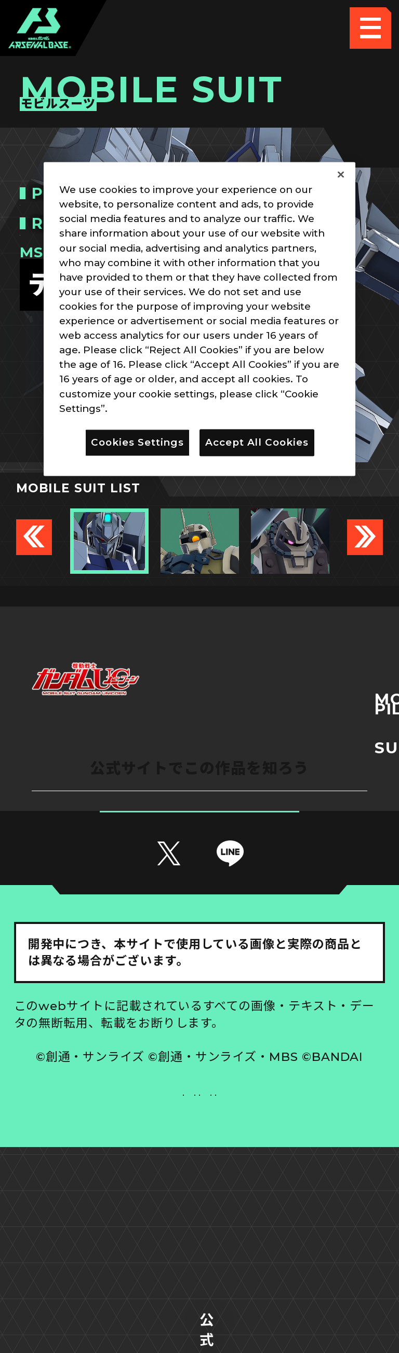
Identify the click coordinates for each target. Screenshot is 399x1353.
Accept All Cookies (257, 442)
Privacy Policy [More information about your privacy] (146, 409)
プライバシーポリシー (106, 1223)
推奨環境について (106, 1181)
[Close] (340, 174)
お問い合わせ (292, 1223)
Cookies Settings (293, 1181)
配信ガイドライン (199, 1265)
